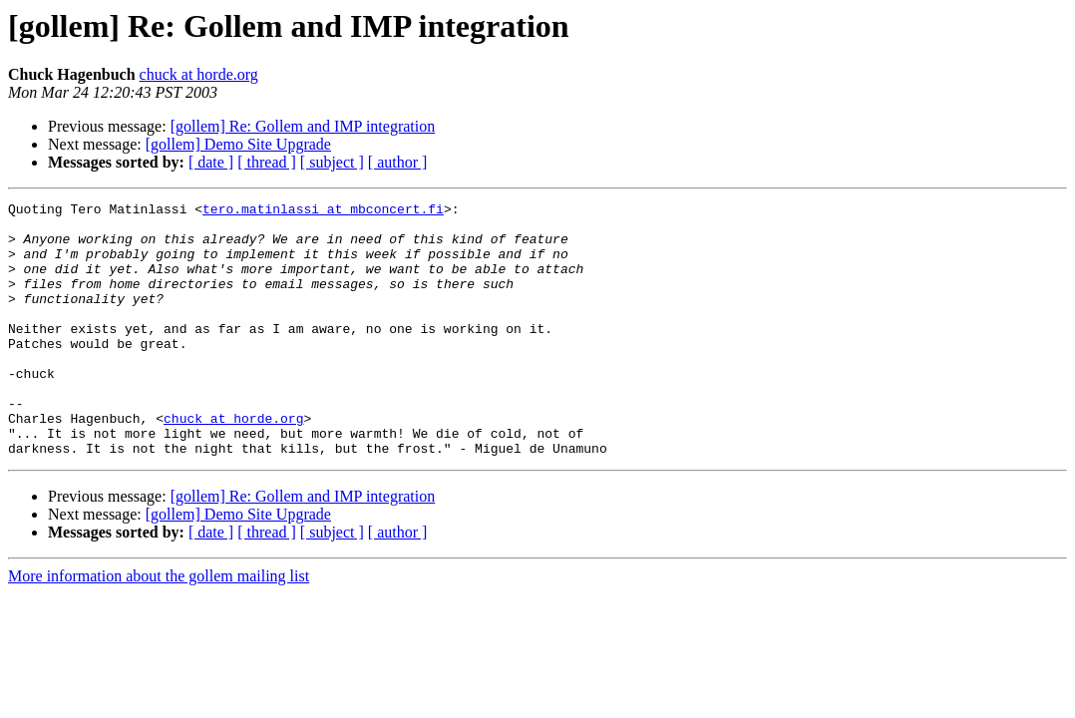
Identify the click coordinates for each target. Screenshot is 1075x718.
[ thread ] (266, 162)
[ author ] (398, 162)
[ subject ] (332, 162)
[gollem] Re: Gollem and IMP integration (303, 126)
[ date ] (210, 162)
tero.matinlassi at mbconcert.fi (323, 211)
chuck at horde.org (199, 74)
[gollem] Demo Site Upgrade (238, 144)
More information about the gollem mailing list (158, 626)
